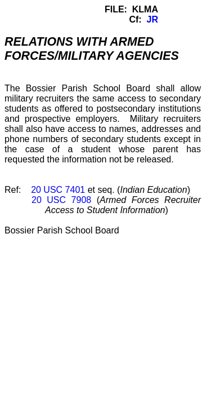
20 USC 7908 (61, 200)
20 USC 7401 (58, 190)
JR (152, 19)
